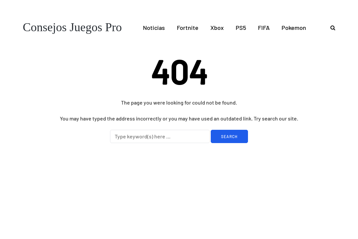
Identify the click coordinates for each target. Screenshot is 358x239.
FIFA (264, 27)
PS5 (241, 27)
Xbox (217, 27)
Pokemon (294, 27)
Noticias (154, 27)
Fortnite (187, 27)
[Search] (160, 136)
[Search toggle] (330, 27)
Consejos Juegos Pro (72, 27)
